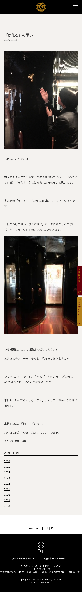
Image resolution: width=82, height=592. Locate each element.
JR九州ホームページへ (54, 558)
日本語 (49, 528)
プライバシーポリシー (23, 558)
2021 (7, 489)
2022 (7, 483)
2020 (7, 494)
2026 (7, 461)
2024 (7, 472)
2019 (7, 500)
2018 (7, 506)
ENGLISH (34, 528)
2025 (7, 467)
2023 (7, 478)
